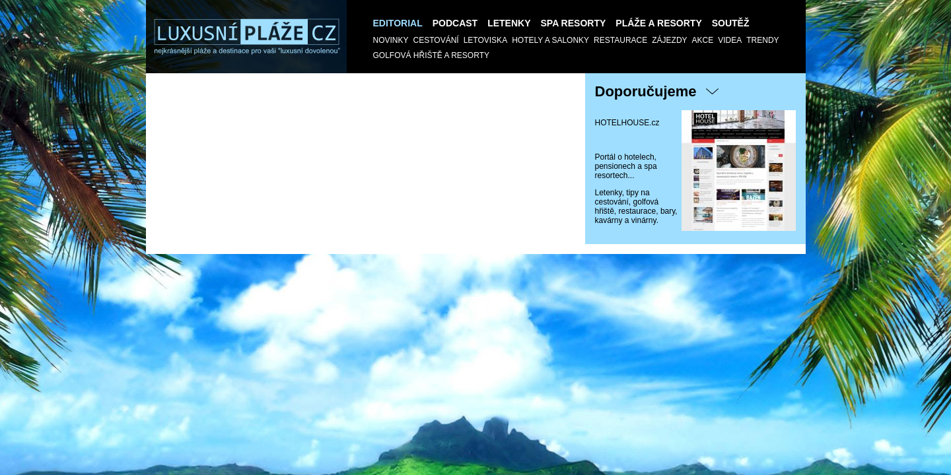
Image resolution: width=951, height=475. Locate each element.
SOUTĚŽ (731, 23)
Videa (730, 40)
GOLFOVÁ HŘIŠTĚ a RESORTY (431, 55)
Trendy (762, 40)
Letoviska (485, 40)
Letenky (508, 23)
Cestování (436, 40)
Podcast (455, 23)
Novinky (391, 40)
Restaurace (620, 40)
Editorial (398, 23)
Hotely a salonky (550, 40)
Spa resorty (573, 23)
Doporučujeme (646, 91)
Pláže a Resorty (658, 23)
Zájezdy (669, 40)
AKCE (703, 40)
